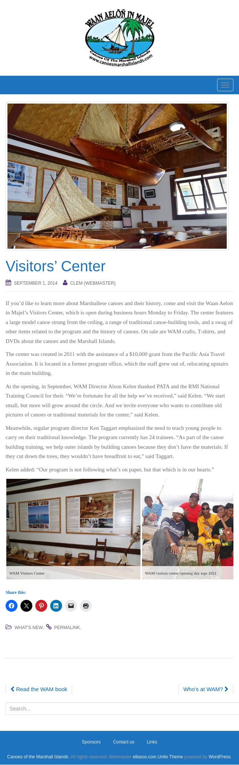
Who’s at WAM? (206, 689)
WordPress (219, 756)
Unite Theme (170, 756)
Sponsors (91, 742)
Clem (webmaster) (93, 283)
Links (152, 742)
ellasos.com (144, 756)
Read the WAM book (38, 689)
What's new (28, 627)
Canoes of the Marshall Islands (37, 756)
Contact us (123, 742)
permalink (67, 627)
